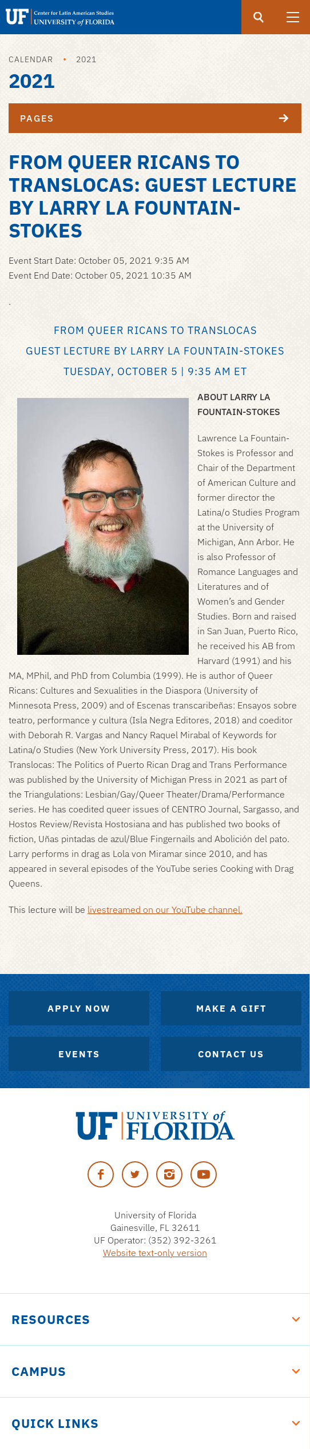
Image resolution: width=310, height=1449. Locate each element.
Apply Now (79, 1008)
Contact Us (231, 1054)
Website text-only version (155, 1252)
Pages (160, 118)
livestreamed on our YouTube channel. (165, 909)
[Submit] (258, 17)
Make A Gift (231, 1008)
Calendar (31, 59)
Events (79, 1054)
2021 (86, 59)
